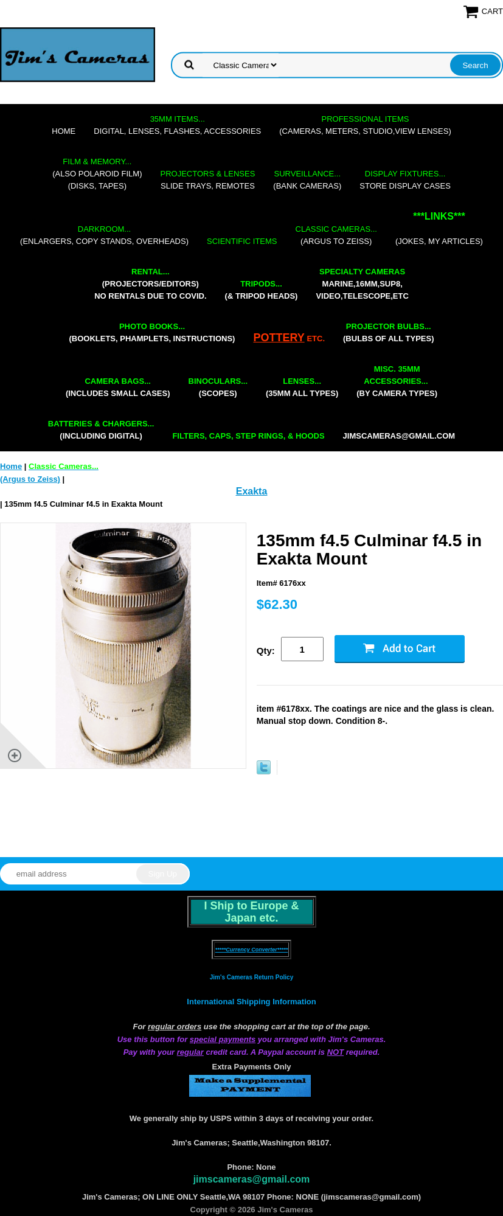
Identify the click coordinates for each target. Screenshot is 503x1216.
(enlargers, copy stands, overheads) (104, 235)
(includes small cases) (118, 387)
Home (63, 131)
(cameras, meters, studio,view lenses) (365, 125)
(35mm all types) (302, 387)
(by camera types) (396, 381)
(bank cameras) (307, 179)
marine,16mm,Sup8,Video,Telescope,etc (362, 284)
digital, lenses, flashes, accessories (177, 125)
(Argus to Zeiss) (336, 235)
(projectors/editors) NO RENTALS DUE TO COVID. (150, 284)
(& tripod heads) (261, 290)
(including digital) (101, 429)
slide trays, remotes (208, 179)
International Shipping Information (251, 1001)
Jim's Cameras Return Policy (251, 977)
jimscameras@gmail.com (399, 435)
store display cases (405, 179)
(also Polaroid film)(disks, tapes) (97, 173)
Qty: (266, 650)
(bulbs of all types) (388, 332)
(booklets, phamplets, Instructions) (152, 332)
